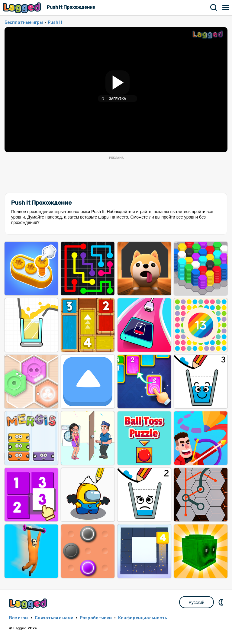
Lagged (22, 7)
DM (221, 602)
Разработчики (96, 618)
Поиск (214, 7)
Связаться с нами (54, 618)
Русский (197, 602)
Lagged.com (28, 603)
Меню (226, 7)
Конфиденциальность (142, 618)
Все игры (18, 618)
